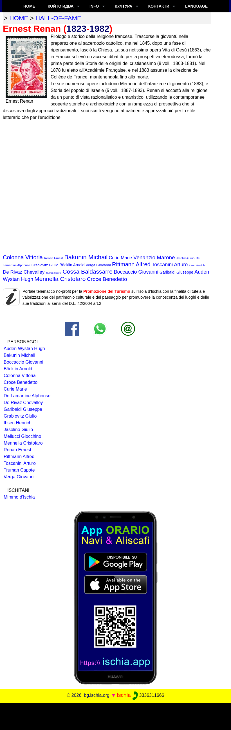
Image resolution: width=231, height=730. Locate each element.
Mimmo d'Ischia (19, 497)
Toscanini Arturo (170, 264)
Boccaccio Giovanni (136, 272)
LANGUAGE (196, 6)
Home (29, 6)
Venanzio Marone (154, 257)
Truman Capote (53, 273)
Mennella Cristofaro (60, 279)
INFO (94, 6)
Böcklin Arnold (72, 265)
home (18, 18)
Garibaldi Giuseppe (176, 272)
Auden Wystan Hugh (24, 348)
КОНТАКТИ (158, 6)
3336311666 (148, 695)
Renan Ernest (53, 258)
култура (123, 6)
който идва (60, 6)
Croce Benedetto (107, 279)
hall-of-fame (58, 18)
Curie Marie (120, 257)
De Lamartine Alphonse (27, 395)
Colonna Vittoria (23, 257)
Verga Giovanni (98, 265)
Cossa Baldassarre (88, 271)
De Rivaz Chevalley (23, 272)
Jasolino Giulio (185, 258)
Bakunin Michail (85, 257)
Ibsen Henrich (197, 265)
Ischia (124, 695)
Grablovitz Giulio (45, 265)
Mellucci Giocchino (22, 436)
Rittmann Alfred (131, 264)
